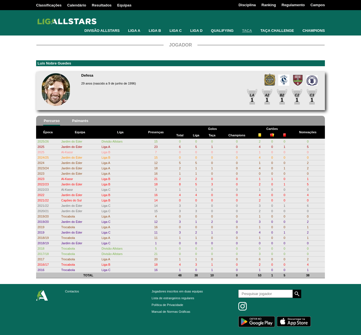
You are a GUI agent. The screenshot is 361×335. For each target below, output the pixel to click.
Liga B (106, 152)
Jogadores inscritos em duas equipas (177, 291)
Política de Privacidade (167, 305)
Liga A (106, 146)
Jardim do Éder (71, 141)
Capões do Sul (71, 200)
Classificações (48, 5)
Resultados (102, 5)
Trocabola (68, 216)
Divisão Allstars (112, 141)
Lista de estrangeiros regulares (173, 298)
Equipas (124, 5)
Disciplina (247, 5)
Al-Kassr (67, 152)
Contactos (72, 291)
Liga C (106, 189)
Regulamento (293, 5)
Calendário (76, 5)
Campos (318, 5)
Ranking (268, 5)
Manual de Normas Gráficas (171, 311)
